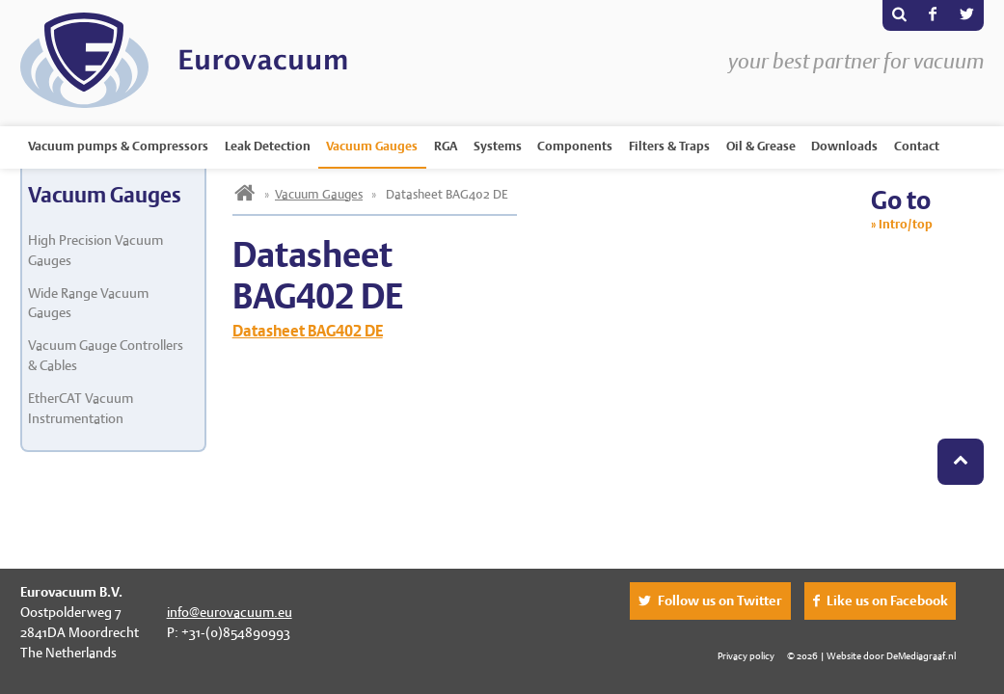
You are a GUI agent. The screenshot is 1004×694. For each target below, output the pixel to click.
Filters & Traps (669, 146)
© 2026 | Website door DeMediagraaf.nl (871, 655)
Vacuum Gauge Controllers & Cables (105, 355)
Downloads (844, 146)
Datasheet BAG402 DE (307, 331)
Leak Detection (268, 146)
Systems (498, 146)
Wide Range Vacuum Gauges (88, 303)
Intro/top (906, 224)
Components (574, 146)
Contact (916, 146)
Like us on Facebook (887, 600)
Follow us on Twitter (720, 600)
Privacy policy (746, 655)
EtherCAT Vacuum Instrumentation (80, 408)
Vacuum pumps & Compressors (118, 146)
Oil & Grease (761, 146)
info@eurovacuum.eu (229, 612)
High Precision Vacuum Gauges (95, 250)
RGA (445, 146)
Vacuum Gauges (372, 146)
